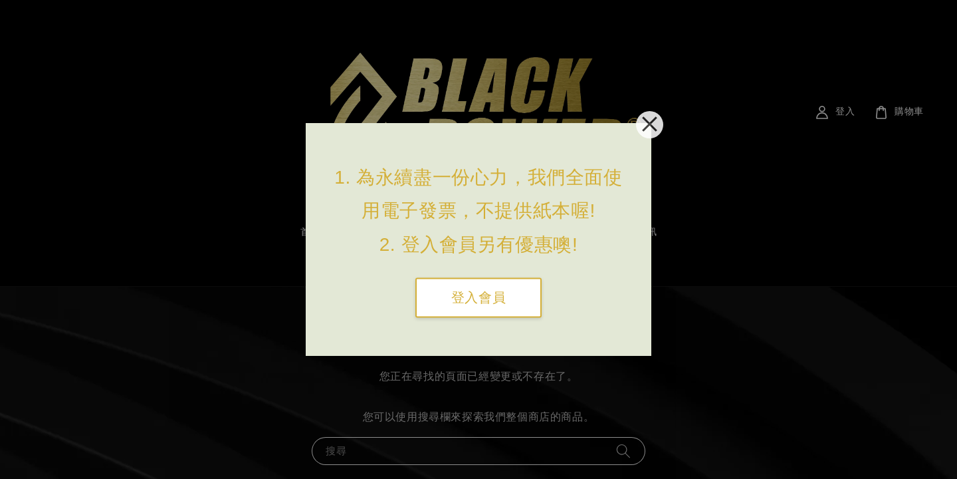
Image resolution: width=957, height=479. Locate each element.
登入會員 (478, 298)
